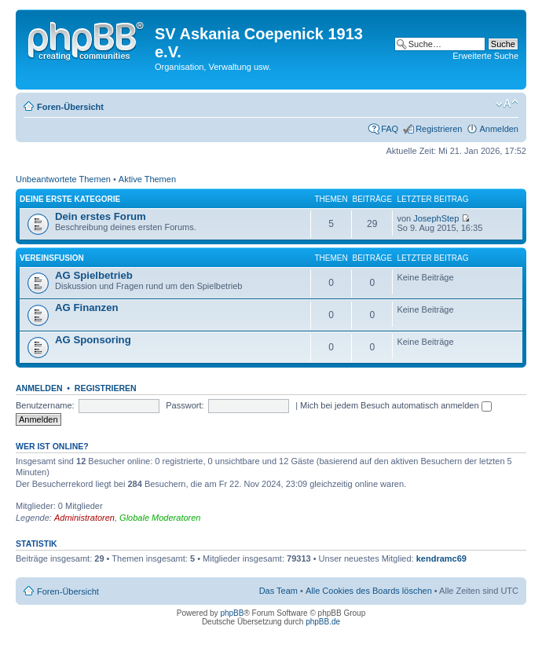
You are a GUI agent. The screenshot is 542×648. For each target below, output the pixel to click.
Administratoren (84, 517)
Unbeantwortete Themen (63, 179)
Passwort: (184, 405)
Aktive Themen (147, 179)
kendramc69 (441, 558)
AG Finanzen (87, 307)
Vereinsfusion (52, 258)
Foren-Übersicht (70, 107)
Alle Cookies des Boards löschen (369, 590)
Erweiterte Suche (485, 55)
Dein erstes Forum (100, 216)
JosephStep (436, 218)
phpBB (232, 613)
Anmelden (498, 129)
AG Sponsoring (93, 340)
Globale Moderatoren (159, 517)
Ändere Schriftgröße (507, 104)
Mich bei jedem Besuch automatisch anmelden (396, 405)
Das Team (278, 590)
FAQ (389, 129)
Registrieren (439, 129)
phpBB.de (323, 621)
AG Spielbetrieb (94, 275)
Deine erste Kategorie (70, 199)
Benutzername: (45, 405)
